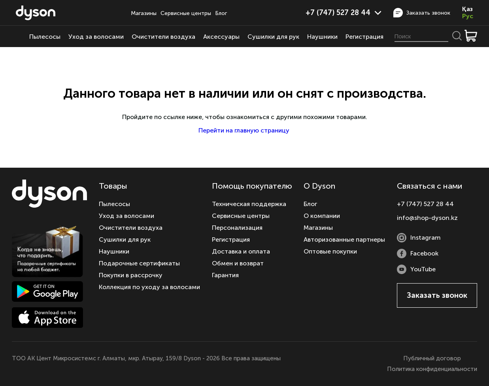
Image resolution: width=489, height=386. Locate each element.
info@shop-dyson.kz (427, 217)
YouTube (416, 269)
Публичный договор (432, 358)
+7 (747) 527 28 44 (343, 12)
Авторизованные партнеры (344, 239)
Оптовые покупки (330, 251)
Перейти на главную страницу (244, 130)
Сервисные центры (185, 13)
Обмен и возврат (238, 263)
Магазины (144, 13)
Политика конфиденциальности (432, 369)
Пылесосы (44, 36)
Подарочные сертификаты (139, 263)
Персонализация (237, 227)
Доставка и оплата (241, 251)
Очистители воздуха (163, 36)
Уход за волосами (96, 36)
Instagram (419, 237)
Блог (221, 13)
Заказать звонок (421, 12)
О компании (322, 215)
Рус (467, 16)
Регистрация (364, 36)
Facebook (417, 253)
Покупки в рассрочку (130, 275)
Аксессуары (221, 36)
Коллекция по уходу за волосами (149, 287)
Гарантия (225, 275)
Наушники (322, 36)
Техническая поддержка (249, 204)
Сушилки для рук (273, 36)
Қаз (467, 9)
